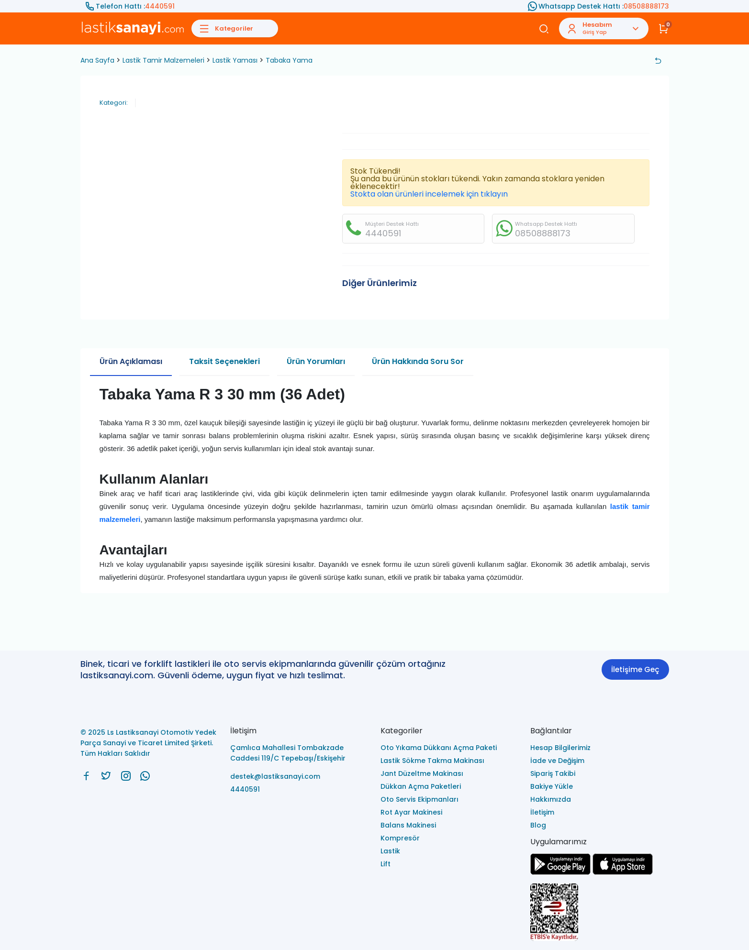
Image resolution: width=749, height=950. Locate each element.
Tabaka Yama (289, 60)
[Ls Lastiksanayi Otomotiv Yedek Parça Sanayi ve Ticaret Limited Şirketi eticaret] (599, 913)
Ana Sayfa (97, 60)
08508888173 (646, 6)
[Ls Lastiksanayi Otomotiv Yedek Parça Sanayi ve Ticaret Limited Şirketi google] (560, 872)
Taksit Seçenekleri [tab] (224, 361)
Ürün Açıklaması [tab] (131, 361)
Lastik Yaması (234, 60)
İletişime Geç (635, 669)
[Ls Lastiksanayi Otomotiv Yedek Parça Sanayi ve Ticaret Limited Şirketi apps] (622, 872)
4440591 (160, 6)
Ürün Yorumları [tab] (316, 361)
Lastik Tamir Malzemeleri (163, 60)
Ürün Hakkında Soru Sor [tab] (418, 361)
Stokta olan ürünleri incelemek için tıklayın (429, 193)
